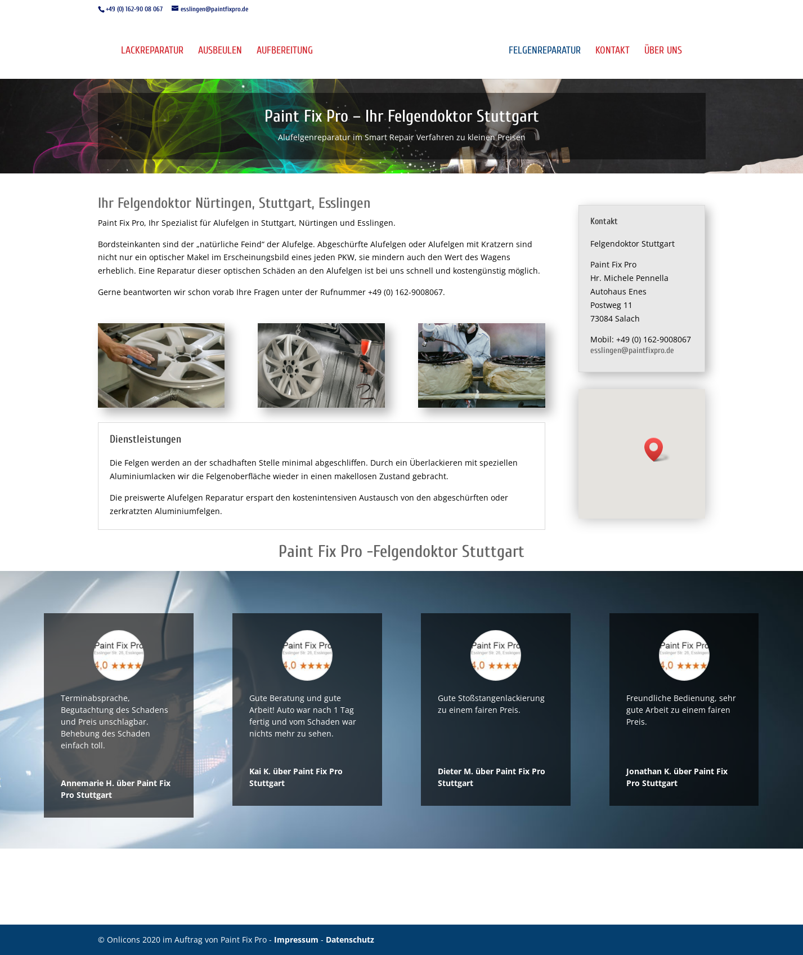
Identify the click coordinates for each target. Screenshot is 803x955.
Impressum (297, 939)
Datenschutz (350, 939)
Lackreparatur (151, 51)
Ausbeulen (219, 51)
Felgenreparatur (545, 51)
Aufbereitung (284, 51)
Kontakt (613, 51)
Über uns (664, 51)
